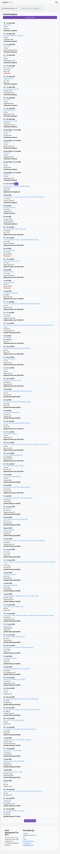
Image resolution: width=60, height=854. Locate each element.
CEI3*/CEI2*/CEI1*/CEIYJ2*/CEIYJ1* (14, 466)
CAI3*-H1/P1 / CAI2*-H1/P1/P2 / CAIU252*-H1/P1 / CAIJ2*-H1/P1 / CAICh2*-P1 (26, 444)
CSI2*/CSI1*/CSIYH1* (10, 359)
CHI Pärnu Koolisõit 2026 (11, 293)
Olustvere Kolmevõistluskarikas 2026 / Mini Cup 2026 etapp (21, 699)
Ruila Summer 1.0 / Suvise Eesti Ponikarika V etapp (18, 647)
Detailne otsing (30, 17)
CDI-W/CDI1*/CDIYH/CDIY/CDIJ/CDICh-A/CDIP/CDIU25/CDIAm (22, 304)
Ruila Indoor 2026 (9, 68)
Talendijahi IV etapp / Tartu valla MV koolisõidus (17, 740)
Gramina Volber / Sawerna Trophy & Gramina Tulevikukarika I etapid (23, 197)
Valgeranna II (7, 508)
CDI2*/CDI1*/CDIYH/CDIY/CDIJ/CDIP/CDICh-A (17, 348)
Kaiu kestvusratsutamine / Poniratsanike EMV (17, 669)
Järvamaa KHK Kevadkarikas (12, 412)
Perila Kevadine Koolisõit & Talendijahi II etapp (17, 402)
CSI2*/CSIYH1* (8, 132)
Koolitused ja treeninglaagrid (31, 8)
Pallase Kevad (8, 218)
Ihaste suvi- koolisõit (10, 574)
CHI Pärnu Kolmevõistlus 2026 (12, 380)
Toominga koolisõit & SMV (11, 89)
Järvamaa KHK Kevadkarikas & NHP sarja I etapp (18, 391)
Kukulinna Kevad (8, 272)
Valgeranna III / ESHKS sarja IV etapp (14, 679)
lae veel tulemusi (30, 821)
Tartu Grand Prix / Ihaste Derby (13, 750)
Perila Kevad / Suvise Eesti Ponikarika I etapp (17, 186)
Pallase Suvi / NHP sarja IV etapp (13, 772)
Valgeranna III (8, 800)
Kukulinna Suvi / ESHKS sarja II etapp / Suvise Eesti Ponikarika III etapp (24, 540)
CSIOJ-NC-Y (7, 142)
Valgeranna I (7, 314)
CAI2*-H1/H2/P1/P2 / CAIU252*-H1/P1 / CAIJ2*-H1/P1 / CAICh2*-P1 (23, 791)
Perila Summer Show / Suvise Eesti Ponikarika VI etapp (19, 729)
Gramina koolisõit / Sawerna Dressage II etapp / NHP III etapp (22, 709)
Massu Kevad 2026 (9, 250)
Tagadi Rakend (8, 626)
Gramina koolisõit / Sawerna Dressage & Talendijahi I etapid (21, 240)
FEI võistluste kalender (10, 8)
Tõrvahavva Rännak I (10, 207)
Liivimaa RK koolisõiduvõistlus (12, 476)
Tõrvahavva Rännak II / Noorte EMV (14, 761)
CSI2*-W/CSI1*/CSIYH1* (11, 434)
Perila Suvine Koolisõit (10, 658)
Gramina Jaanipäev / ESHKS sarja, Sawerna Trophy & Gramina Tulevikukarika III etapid (29, 615)
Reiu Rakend (7, 338)
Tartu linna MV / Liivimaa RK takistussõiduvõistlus (18, 498)
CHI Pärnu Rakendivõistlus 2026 (13, 455)
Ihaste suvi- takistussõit (10, 585)
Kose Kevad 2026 (9, 78)
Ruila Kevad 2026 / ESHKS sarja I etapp (15, 229)
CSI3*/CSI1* (7, 25)
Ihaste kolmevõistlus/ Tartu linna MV (14, 637)
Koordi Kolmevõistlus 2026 (11, 261)
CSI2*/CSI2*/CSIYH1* (10, 110)
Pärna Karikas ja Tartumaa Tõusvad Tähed (16, 519)
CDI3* (5, 57)
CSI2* (5, 164)
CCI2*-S (6, 370)
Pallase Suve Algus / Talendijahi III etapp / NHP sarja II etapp (21, 596)
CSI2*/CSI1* (7, 46)
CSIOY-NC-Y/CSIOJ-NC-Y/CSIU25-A (13, 35)
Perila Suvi (7, 551)
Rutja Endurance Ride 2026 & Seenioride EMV (17, 487)
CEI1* (5, 782)
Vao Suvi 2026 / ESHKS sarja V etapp (14, 811)
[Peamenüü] (56, 2)
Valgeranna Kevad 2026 (10, 121)
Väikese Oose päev (9, 530)
